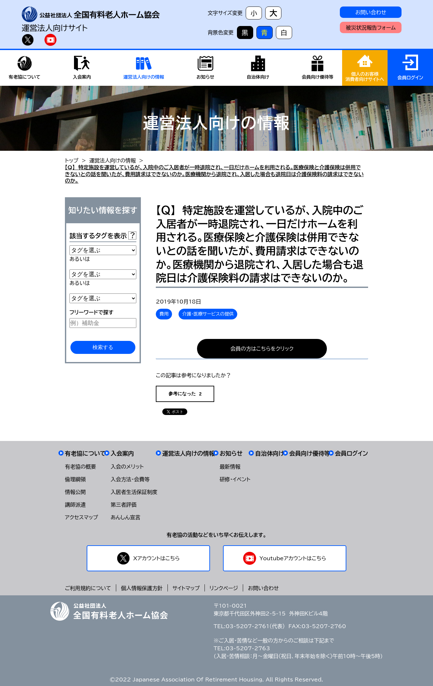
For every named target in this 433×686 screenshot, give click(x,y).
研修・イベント (235, 479)
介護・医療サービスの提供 (207, 314)
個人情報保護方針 (142, 588)
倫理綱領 (75, 479)
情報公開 (75, 492)
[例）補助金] (102, 323)
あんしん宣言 (125, 517)
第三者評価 (124, 504)
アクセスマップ (81, 517)
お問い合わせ (370, 12)
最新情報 (230, 466)
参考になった (185, 393)
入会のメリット (127, 466)
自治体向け (269, 453)
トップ (71, 160)
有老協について (85, 453)
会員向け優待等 (309, 453)
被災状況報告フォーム (371, 27)
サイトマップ (186, 588)
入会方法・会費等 (130, 479)
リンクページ (224, 588)
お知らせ (231, 453)
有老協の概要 (80, 466)
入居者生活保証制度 (134, 492)
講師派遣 (75, 504)
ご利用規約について (88, 588)
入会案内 (122, 453)
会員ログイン (351, 453)
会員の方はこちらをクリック (262, 348)
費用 (163, 314)
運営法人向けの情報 (112, 160)
